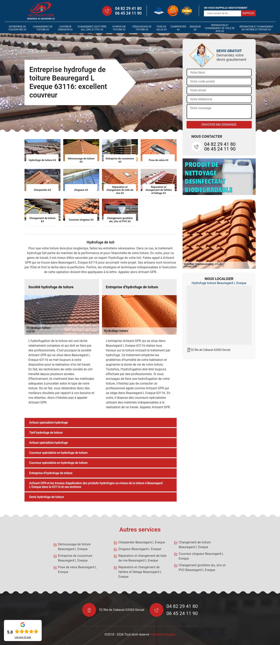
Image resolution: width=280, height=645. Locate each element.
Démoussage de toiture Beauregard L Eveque (74, 546)
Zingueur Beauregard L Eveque (139, 549)
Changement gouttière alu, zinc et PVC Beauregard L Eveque (202, 567)
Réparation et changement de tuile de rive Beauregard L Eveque (142, 558)
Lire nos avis (23, 637)
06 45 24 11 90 (128, 13)
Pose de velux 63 (161, 28)
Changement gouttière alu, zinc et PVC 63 (91, 28)
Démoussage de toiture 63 (141, 28)
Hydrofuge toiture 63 (119, 28)
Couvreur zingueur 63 (65, 28)
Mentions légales (163, 634)
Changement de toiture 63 (42, 28)
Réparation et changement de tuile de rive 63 (220, 28)
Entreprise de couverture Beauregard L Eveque (75, 558)
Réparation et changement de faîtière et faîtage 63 (256, 28)
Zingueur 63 (195, 28)
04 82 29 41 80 (128, 8)
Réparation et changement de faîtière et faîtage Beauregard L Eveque (140, 572)
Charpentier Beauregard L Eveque (141, 542)
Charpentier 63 (178, 28)
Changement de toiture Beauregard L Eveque (195, 544)
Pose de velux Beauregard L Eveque (77, 569)
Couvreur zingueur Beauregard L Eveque (201, 556)
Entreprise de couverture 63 (17, 28)
